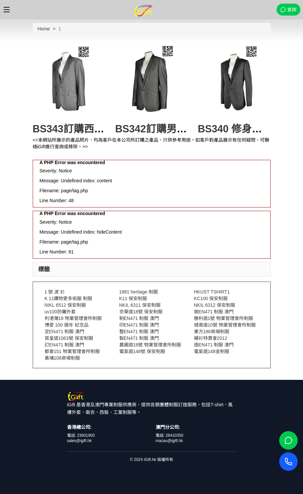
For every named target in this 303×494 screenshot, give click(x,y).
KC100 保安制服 (211, 298)
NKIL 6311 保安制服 (140, 305)
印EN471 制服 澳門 (139, 325)
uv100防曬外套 (60, 311)
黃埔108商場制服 (62, 358)
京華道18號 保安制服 (141, 311)
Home (44, 28)
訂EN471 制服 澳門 (65, 344)
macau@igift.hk (169, 440)
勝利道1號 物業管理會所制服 (223, 318)
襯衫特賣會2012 (210, 338)
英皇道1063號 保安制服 (69, 338)
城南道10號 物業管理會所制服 (225, 325)
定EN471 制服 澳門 (65, 331)
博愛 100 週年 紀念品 (67, 325)
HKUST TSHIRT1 (212, 291)
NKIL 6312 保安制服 (215, 305)
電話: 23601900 (81, 435)
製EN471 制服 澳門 (139, 338)
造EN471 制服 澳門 (214, 344)
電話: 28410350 (169, 435)
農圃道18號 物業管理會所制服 (150, 344)
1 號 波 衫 (55, 291)
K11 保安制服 (133, 298)
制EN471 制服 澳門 (139, 318)
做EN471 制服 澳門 (214, 311)
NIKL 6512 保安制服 (65, 305)
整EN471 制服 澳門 (139, 331)
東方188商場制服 (211, 331)
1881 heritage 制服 (138, 291)
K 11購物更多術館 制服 (69, 298)
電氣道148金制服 (211, 351)
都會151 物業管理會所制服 (72, 351)
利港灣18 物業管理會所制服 (73, 318)
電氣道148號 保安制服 (142, 351)
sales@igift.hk (79, 440)
